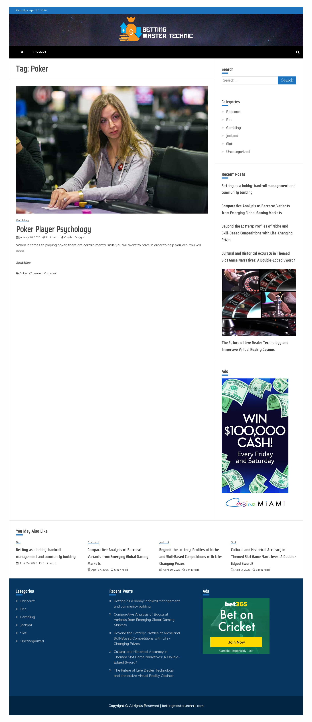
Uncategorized (238, 151)
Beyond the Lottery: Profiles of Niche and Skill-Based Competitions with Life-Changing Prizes (257, 233)
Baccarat (233, 111)
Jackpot (232, 135)
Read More (23, 263)
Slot (229, 143)
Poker (23, 273)
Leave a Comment (45, 273)
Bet (229, 119)
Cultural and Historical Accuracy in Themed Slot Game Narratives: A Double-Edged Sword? (263, 556)
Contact (39, 52)
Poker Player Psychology (53, 229)
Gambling (22, 220)
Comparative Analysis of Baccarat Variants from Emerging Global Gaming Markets (118, 556)
